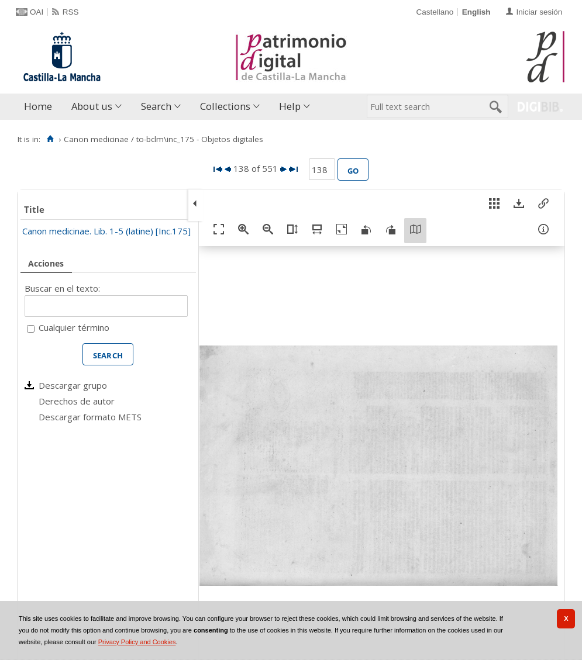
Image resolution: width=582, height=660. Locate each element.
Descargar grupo (73, 385)
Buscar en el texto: (62, 288)
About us (91, 106)
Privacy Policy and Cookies (137, 641)
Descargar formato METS (90, 417)
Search (156, 106)
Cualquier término (74, 327)
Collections (225, 106)
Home (38, 106)
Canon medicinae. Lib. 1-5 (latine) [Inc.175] (106, 231)
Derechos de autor (77, 401)
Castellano (434, 12)
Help (290, 106)
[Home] (50, 139)
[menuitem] (40, 107)
